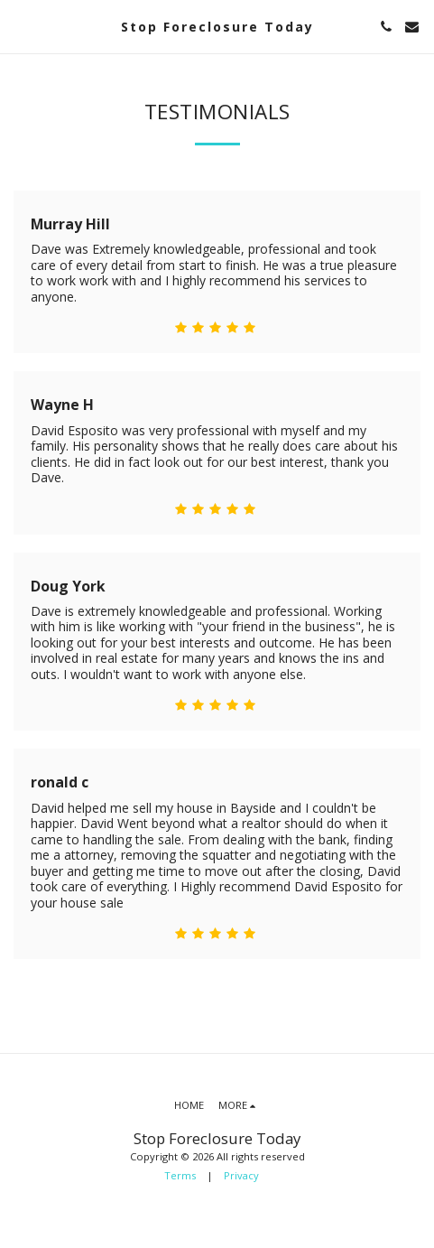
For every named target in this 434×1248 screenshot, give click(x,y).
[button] (20, 25)
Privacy (241, 1175)
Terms (180, 1175)
